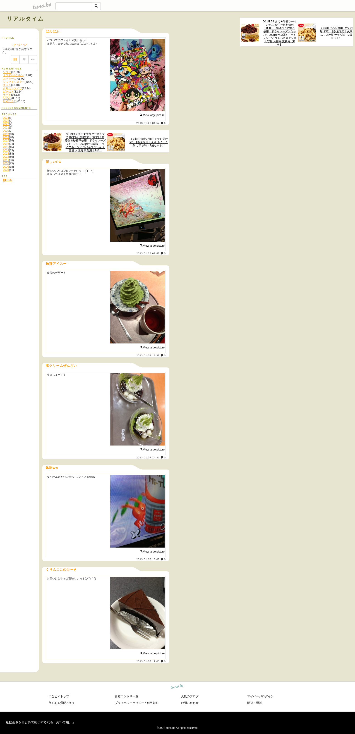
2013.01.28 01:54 (148, 123)
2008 (6, 170)
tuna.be (177, 687)
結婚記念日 (10, 101)
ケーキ (7, 94)
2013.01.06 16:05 (148, 559)
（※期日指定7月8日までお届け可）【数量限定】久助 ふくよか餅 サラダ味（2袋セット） (336, 33)
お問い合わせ (190, 703)
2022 (6, 124)
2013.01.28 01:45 (148, 253)
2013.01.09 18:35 (148, 355)
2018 (6, 137)
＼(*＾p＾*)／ (19, 44)
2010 (6, 163)
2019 (6, 134)
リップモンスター (14, 81)
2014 (6, 150)
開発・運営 (254, 703)
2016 (6, 143)
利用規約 (152, 703)
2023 (6, 121)
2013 (6, 153)
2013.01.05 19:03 (148, 661)
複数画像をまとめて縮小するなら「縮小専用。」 (40, 722)
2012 (6, 156)
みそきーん (10, 78)
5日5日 (7, 98)
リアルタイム (25, 19)
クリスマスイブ (12, 88)
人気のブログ (190, 696)
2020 (6, 130)
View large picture (152, 115)
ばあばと (8, 91)
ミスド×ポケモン (13, 75)
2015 (6, 147)
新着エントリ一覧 (126, 696)
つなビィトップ (58, 696)
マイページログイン (260, 696)
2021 (6, 127)
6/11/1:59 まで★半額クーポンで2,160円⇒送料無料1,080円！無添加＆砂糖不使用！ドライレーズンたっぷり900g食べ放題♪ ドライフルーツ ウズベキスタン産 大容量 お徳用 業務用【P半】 (279, 33)
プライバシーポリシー (129, 703)
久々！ (7, 85)
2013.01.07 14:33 (148, 457)
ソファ (7, 72)
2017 (6, 140)
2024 (6, 117)
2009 (6, 166)
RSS (7, 179)
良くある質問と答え (61, 703)
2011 (6, 160)
